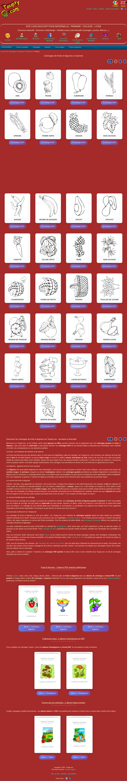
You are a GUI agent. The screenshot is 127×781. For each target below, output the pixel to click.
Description (72, 774)
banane (15, 576)
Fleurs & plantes (22, 47)
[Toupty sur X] (125, 9)
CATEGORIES (6, 47)
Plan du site (55, 774)
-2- (120, 61)
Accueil (89, 9)
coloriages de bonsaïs (93, 520)
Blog (95, 9)
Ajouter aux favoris (112, 9)
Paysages (36, 47)
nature (47, 535)
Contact (101, 9)
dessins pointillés (113, 578)
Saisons (47, 47)
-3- (125, 61)
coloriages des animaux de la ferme (51, 543)
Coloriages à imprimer (17, 51)
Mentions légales (70, 770)
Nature (29, 51)
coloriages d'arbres (74, 518)
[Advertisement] (84, 17)
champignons (61, 526)
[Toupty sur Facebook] (122, 9)
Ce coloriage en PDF (17, 102)
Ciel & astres (59, 47)
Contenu (64, 774)
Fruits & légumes (75, 47)
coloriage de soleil (77, 537)
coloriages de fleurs (49, 529)
